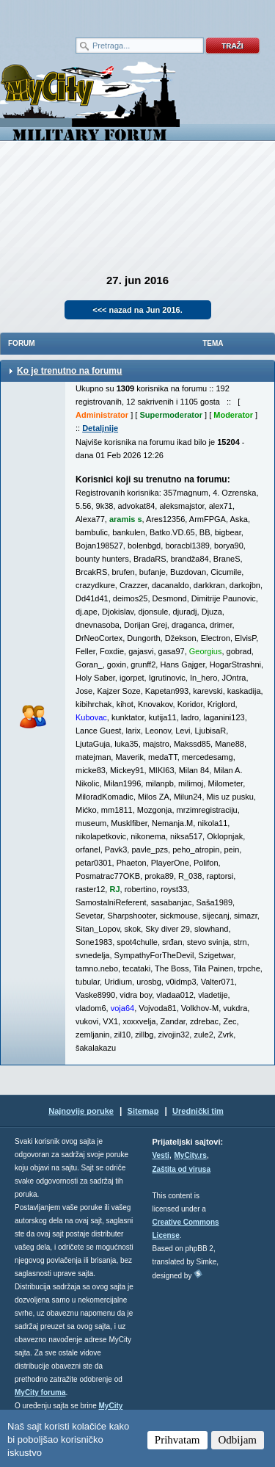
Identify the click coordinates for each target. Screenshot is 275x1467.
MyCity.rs (191, 1155)
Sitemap (143, 1110)
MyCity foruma (40, 1392)
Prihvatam (177, 1440)
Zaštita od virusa (181, 1169)
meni (69, 14)
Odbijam (238, 1440)
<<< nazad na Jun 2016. (137, 309)
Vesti (161, 1155)
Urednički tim (198, 1110)
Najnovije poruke (81, 1110)
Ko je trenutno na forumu (69, 371)
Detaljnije (100, 428)
